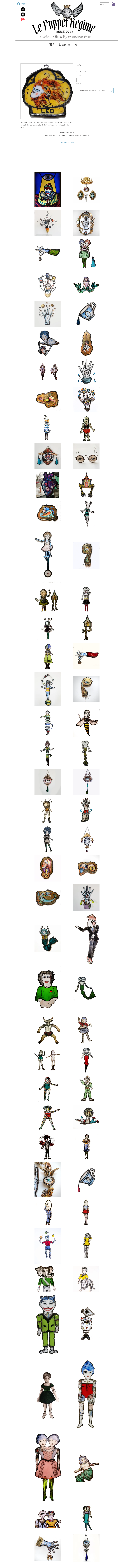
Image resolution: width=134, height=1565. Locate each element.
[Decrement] (78, 80)
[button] (113, 4)
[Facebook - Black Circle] (23, 9)
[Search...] (102, 5)
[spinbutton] (81, 80)
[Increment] (84, 80)
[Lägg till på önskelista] (111, 90)
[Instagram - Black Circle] (23, 14)
